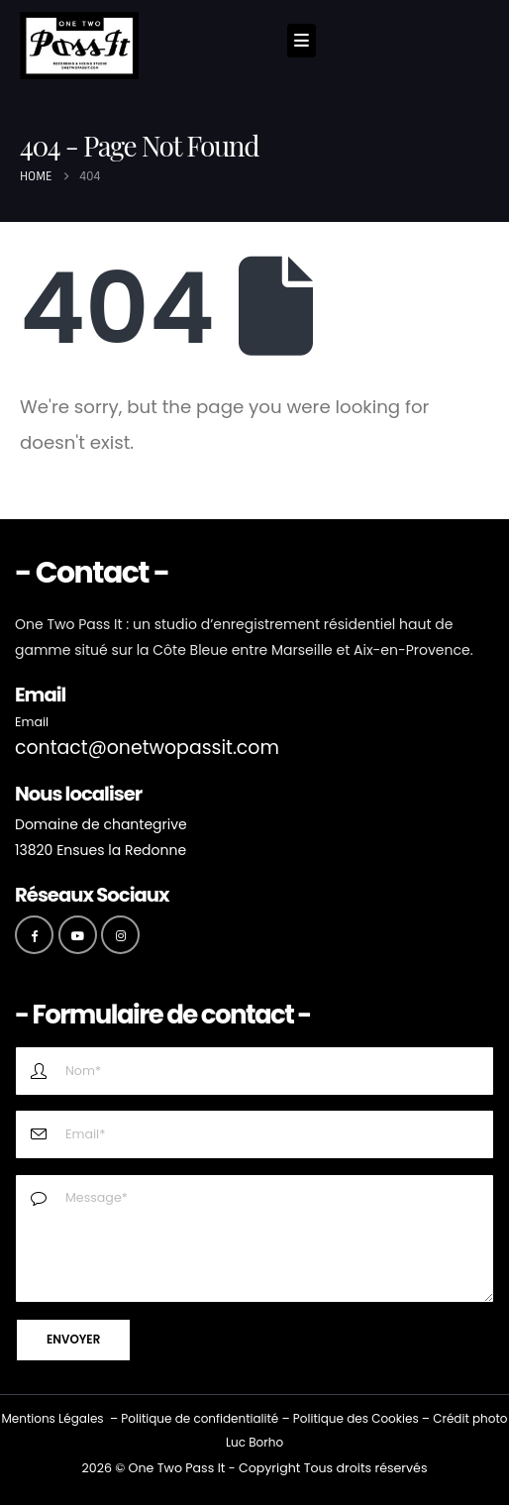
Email (32, 721)
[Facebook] (34, 934)
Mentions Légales (52, 1418)
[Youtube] (77, 934)
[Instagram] (120, 934)
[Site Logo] (79, 45)
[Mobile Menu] (301, 40)
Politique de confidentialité (199, 1418)
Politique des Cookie (353, 1418)
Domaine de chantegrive (101, 824)
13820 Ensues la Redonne (100, 850)
